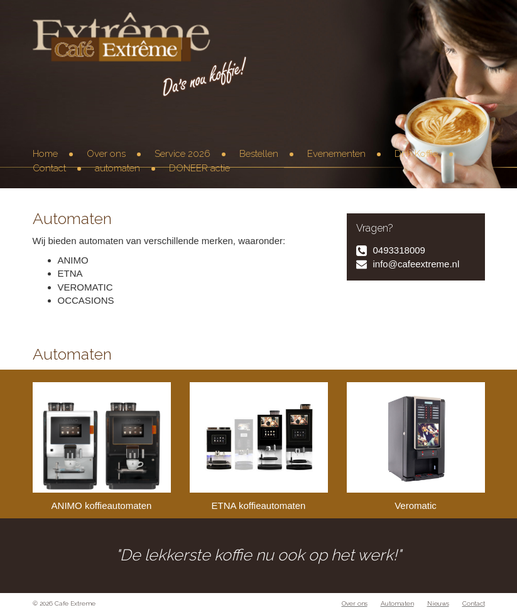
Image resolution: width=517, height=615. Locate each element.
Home (45, 153)
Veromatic (416, 446)
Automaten (397, 603)
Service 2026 (182, 153)
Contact (49, 168)
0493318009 (399, 250)
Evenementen (336, 153)
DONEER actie (199, 168)
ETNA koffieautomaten (259, 446)
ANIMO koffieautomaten (102, 446)
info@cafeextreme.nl (416, 264)
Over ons (106, 153)
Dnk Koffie (416, 153)
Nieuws (438, 603)
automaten (117, 168)
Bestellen (258, 153)
